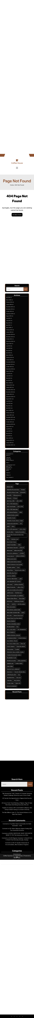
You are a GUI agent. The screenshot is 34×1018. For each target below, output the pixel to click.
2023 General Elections (14, 502)
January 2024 (12, 422)
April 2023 (12, 433)
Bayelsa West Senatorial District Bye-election (16, 514)
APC (19, 508)
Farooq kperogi (13, 525)
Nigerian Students (14, 559)
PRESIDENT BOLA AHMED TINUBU (16, 575)
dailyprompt (13, 522)
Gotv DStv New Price (14, 534)
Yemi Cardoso (17, 590)
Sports (12, 472)
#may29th (13, 493)
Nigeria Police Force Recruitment (16, 557)
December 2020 (13, 467)
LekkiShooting (13, 544)
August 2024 (12, 414)
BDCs (12, 516)
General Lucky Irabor (18, 532)
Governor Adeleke (14, 535)
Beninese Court (16, 516)
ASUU (15, 509)
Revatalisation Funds (14, 578)
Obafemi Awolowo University (15, 566)
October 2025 (12, 397)
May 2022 (12, 446)
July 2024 (12, 415)
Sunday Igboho (18, 581)
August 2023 (12, 428)
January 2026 (12, 393)
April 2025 (12, 404)
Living (12, 473)
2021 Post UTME (14, 496)
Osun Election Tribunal (14, 569)
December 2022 (13, 438)
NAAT (12, 550)
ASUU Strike (19, 511)
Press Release (12, 484)
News (12, 478)
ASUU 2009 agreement (14, 511)
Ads (11, 480)
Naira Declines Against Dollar (15, 553)
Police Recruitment (19, 572)
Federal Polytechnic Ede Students (16, 529)
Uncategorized (12, 477)
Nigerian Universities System (15, 560)
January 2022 (12, 451)
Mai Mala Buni (18, 544)
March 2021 (12, 463)
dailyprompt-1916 (18, 522)
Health (12, 481)
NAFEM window (19, 550)
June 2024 (12, 416)
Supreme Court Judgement (15, 584)
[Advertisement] (17, 17)
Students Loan (13, 581)
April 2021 (12, 462)
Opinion (12, 474)
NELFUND (13, 556)
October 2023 (12, 426)
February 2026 (12, 392)
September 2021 (13, 456)
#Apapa (20, 490)
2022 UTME (18, 499)
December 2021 (13, 452)
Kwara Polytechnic (14, 541)
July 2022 (12, 444)
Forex (17, 531)
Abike (19, 502)
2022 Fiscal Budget (14, 499)
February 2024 (12, 421)
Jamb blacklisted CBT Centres (15, 538)
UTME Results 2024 (14, 587)
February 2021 (12, 464)
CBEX (18, 519)
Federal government (14, 526)
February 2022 (12, 450)
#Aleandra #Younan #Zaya (15, 490)
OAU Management (19, 563)
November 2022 (13, 439)
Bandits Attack (13, 512)
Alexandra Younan (14, 505)
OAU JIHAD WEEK (14, 563)
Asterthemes (19, 856)
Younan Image (13, 591)
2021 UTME (18, 496)
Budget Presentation (14, 519)
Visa (18, 587)
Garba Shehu (13, 532)
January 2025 (12, 408)
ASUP (12, 509)
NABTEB (15, 550)
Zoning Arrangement (14, 593)
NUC (17, 562)
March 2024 (12, 420)
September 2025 (13, 398)
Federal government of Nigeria (15, 528)
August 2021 (12, 457)
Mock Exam (19, 547)
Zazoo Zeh (17, 591)
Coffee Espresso (8, 856)
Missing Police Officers (14, 547)
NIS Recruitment (14, 562)
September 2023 (13, 427)
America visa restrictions (15, 508)
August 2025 (12, 399)
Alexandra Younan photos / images (16, 506)
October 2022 (12, 440)
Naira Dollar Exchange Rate (15, 554)
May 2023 (12, 432)
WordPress (17, 857)
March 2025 (12, 405)
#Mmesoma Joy (17, 493)
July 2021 (12, 458)
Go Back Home (17, 214)
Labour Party (18, 541)
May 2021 (12, 461)
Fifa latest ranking (14, 531)
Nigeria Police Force (17, 556)
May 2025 (12, 403)
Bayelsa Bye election (18, 512)
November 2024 (13, 410)
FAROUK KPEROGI (18, 525)
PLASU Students (14, 572)
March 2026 (12, 391)
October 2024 (12, 411)
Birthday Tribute (13, 475)
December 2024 (13, 409)
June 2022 (12, 445)
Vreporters (13, 590)
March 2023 (12, 434)
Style (11, 476)
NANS (20, 554)
